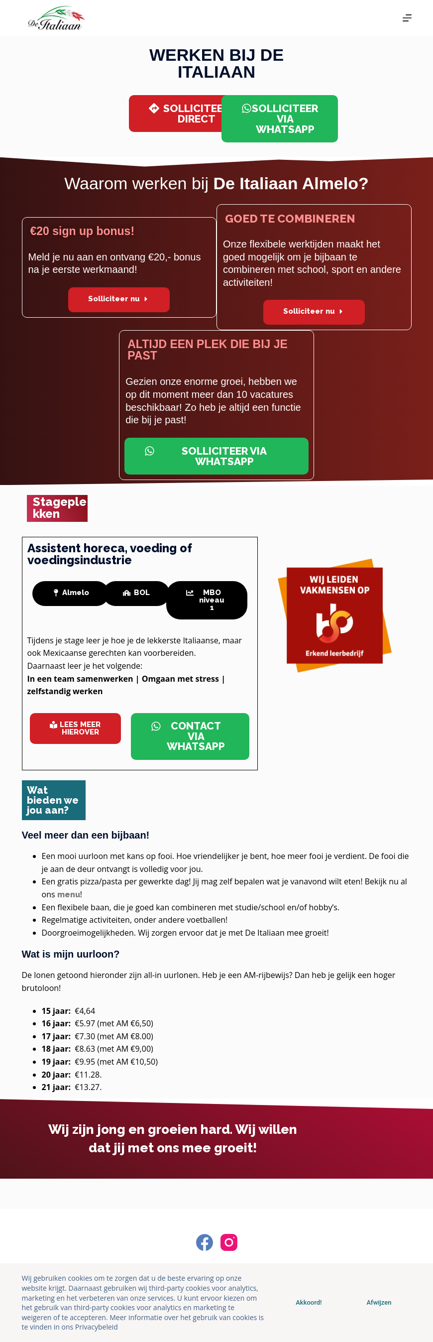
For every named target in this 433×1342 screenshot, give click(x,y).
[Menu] (407, 17)
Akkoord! (309, 1302)
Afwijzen (378, 1302)
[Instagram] (228, 1242)
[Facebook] (204, 1242)
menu (68, 895)
